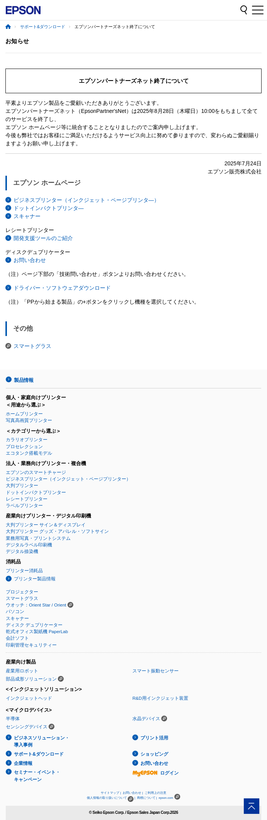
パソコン (15, 611)
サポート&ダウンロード (42, 26)
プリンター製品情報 (35, 578)
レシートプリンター (26, 499)
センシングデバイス (26, 726)
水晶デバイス (146, 718)
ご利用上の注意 (155, 793)
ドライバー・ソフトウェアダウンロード (62, 288)
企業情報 (23, 763)
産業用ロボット (22, 671)
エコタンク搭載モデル (29, 453)
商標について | (147, 798)
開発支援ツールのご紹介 (43, 238)
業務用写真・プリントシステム (38, 538)
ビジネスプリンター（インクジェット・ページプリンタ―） (86, 200)
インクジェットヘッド (29, 698)
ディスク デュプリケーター (34, 625)
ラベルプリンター (24, 505)
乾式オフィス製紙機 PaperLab (37, 631)
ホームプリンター (24, 414)
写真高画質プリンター (29, 420)
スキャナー (27, 216)
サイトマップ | (111, 793)
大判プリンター (22, 485)
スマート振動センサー (155, 671)
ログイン (155, 773)
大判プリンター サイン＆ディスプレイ (46, 525)
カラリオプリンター (26, 439)
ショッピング (154, 754)
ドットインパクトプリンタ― (49, 208)
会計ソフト (17, 638)
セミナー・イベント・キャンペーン (37, 776)
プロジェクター (22, 592)
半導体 (13, 718)
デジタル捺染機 (22, 551)
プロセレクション (24, 446)
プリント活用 (154, 738)
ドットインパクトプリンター (36, 492)
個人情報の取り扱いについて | (111, 798)
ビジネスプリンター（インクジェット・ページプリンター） (68, 479)
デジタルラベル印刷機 (29, 545)
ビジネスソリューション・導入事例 (41, 741)
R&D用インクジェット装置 (160, 698)
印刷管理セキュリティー (31, 645)
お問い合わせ (30, 260)
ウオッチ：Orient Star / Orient (36, 605)
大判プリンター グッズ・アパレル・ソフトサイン (57, 531)
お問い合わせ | (133, 793)
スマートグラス (32, 346)
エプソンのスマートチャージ (36, 472)
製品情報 (23, 380)
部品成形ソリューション (31, 679)
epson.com (166, 798)
